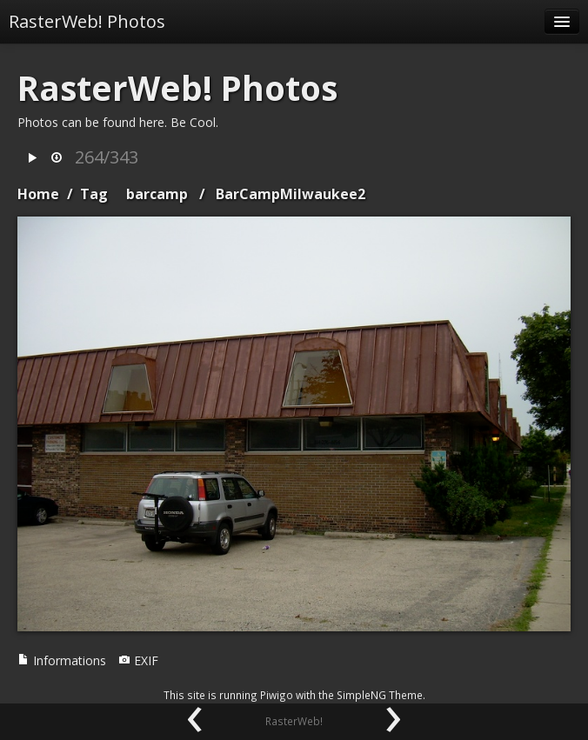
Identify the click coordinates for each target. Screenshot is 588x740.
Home (38, 193)
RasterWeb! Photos (87, 21)
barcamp (157, 193)
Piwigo (276, 695)
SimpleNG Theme (380, 695)
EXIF (138, 660)
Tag (94, 193)
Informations (61, 660)
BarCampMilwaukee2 (290, 193)
